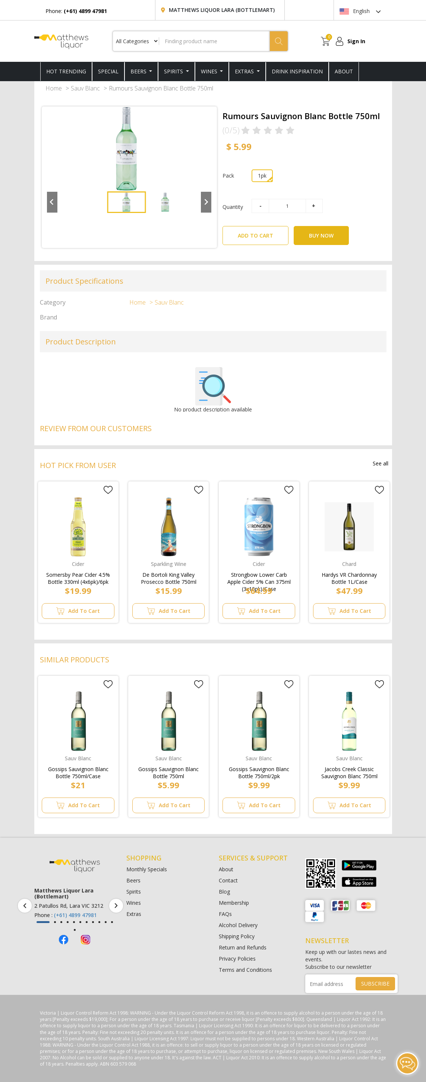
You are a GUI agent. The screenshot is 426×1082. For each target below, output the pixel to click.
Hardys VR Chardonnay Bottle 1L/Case (349, 576)
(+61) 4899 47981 (75, 915)
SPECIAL (108, 71)
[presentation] (24, 905)
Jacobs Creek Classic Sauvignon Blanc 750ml (349, 771)
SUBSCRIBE (375, 983)
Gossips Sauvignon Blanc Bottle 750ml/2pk (259, 771)
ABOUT (344, 71)
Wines (210, 71)
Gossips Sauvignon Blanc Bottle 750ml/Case (78, 771)
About (226, 869)
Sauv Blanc (85, 88)
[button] (126, 202)
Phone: (76, 11)
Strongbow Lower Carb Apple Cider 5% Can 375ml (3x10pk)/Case (259, 576)
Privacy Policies (237, 958)
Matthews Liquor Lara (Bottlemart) (222, 9)
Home (53, 88)
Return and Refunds (242, 947)
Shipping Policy (237, 936)
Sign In (356, 41)
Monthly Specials (146, 869)
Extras (245, 71)
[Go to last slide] (52, 202)
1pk (262, 175)
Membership (234, 902)
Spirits (174, 71)
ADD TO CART (263, 232)
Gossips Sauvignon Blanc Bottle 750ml (168, 771)
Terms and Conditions (245, 969)
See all (380, 463)
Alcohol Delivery (238, 925)
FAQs (225, 913)
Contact (228, 880)
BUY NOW (321, 235)
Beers (139, 71)
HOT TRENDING (66, 71)
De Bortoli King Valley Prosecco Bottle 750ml (168, 576)
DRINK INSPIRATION (297, 71)
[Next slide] (206, 202)
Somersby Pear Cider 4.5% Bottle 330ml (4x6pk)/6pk (78, 576)
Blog (224, 891)
